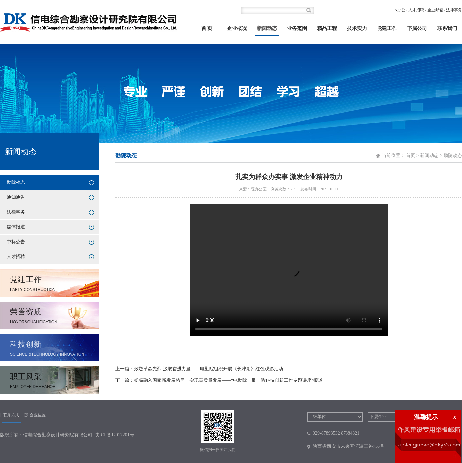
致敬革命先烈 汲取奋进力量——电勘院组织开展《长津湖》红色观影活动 (208, 368)
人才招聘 (416, 10)
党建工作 (387, 28)
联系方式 (11, 415)
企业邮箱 (435, 10)
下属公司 (417, 28)
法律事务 (454, 10)
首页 (410, 155)
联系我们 (447, 28)
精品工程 (327, 28)
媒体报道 (16, 226)
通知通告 (16, 197)
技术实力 (357, 28)
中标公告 (16, 241)
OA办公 (398, 10)
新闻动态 (267, 28)
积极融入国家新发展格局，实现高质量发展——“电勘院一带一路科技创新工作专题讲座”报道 (228, 380)
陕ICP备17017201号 (114, 434)
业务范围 (297, 28)
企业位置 (38, 415)
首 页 (207, 28)
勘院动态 (16, 182)
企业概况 (237, 28)
